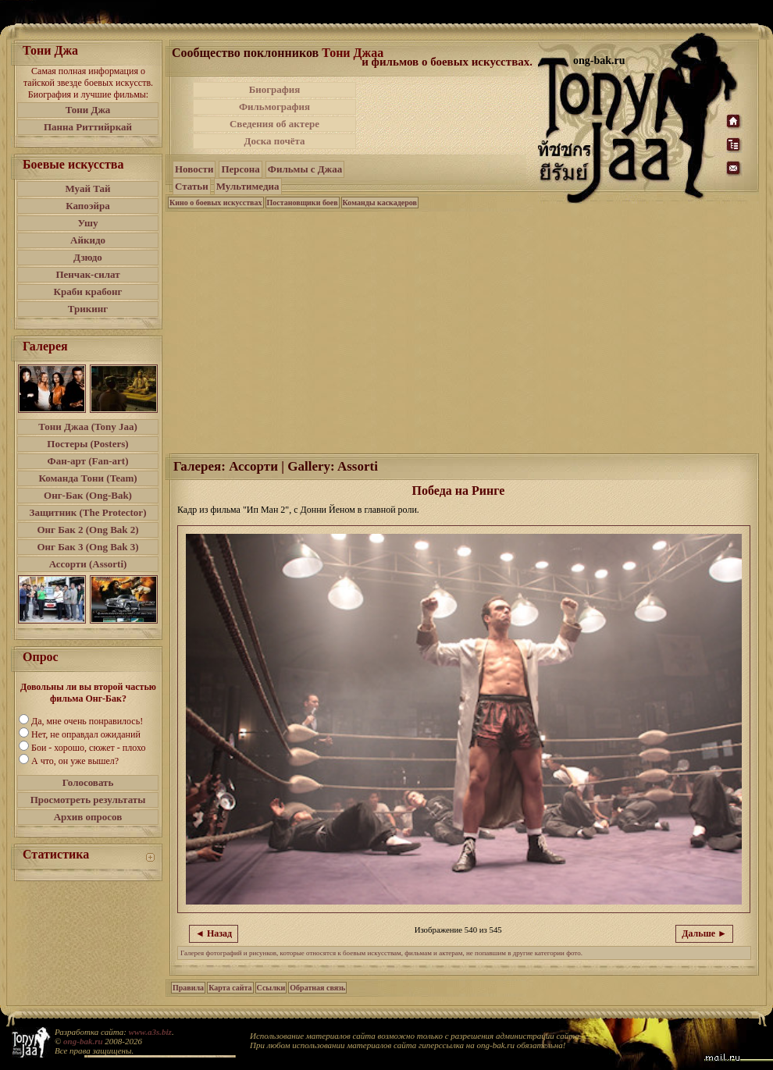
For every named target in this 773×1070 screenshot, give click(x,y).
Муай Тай (87, 188)
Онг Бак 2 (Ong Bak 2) (87, 529)
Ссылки (271, 987)
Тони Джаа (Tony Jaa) (87, 426)
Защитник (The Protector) (88, 512)
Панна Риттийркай (88, 127)
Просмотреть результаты (88, 799)
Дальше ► (704, 933)
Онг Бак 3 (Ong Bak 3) (87, 547)
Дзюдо (87, 257)
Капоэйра (88, 206)
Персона (240, 169)
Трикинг (88, 309)
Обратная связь (317, 987)
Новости (194, 169)
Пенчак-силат (87, 274)
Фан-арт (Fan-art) (88, 461)
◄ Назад (213, 933)
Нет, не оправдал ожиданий (86, 734)
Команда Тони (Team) (87, 478)
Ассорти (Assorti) (88, 564)
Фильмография (274, 106)
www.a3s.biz (150, 1031)
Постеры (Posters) (87, 444)
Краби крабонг (88, 291)
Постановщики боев (302, 202)
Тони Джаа (352, 52)
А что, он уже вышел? (75, 760)
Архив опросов (88, 817)
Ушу (88, 223)
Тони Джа (88, 110)
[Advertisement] (463, 331)
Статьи (191, 186)
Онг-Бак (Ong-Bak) (88, 495)
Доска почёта (274, 141)
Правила (188, 987)
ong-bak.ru (82, 1041)
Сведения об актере (274, 124)
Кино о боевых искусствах (215, 202)
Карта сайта (229, 987)
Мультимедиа (248, 186)
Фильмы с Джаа (305, 169)
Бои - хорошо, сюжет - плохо (88, 747)
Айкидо (87, 240)
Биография (275, 89)
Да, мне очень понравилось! (87, 721)
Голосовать (88, 782)
